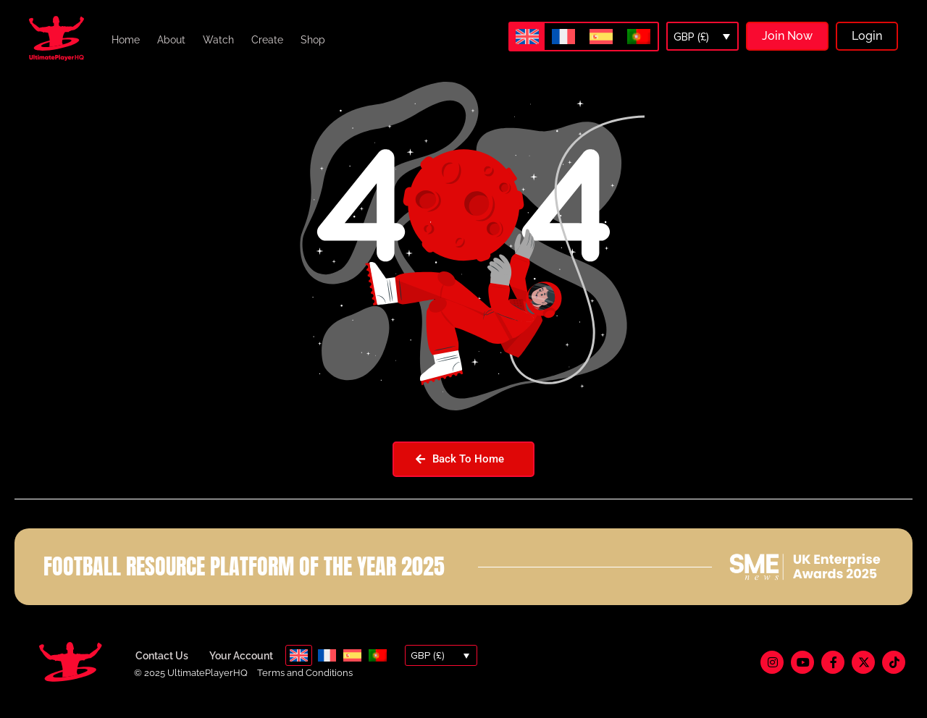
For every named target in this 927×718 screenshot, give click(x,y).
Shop (313, 40)
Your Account (241, 666)
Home (126, 40)
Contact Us (161, 666)
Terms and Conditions (305, 683)
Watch (218, 40)
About (171, 40)
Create (267, 40)
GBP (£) (691, 37)
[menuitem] (527, 36)
